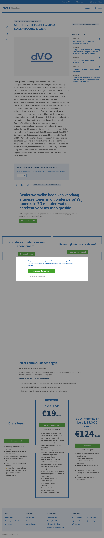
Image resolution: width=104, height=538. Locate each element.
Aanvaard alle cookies (41, 271)
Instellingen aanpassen (37, 276)
